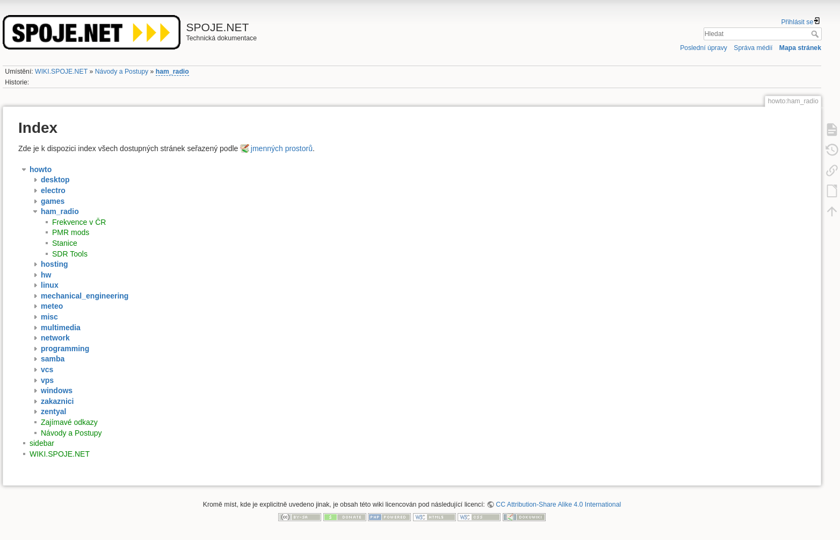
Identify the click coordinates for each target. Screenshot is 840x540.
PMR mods (70, 232)
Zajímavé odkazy (69, 422)
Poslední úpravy (703, 48)
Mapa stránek (800, 48)
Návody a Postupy (121, 71)
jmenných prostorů (282, 148)
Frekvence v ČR (79, 222)
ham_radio (172, 71)
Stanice (64, 243)
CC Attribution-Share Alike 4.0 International (558, 504)
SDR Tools (70, 254)
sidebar (42, 443)
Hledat (816, 34)
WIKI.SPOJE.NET (61, 71)
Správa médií (753, 48)
